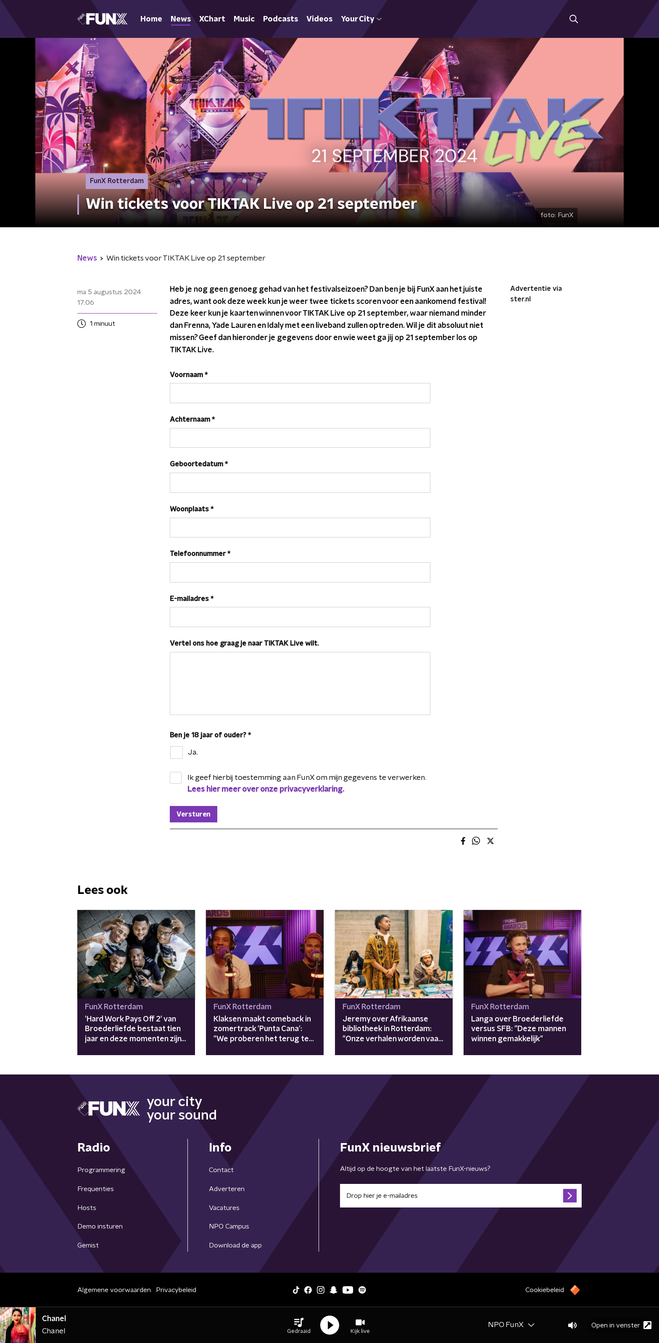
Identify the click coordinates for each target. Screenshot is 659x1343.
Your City (361, 19)
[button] (298, 1325)
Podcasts (280, 19)
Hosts (86, 1208)
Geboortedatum (199, 464)
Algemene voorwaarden (114, 1290)
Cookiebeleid (544, 1290)
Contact (221, 1170)
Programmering (101, 1170)
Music (244, 19)
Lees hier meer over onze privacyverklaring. (265, 789)
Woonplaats (192, 509)
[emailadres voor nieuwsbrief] (461, 1195)
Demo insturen (100, 1226)
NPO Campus (229, 1226)
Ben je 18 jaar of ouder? (210, 735)
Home (151, 19)
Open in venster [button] (621, 1325)
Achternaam (192, 419)
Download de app (235, 1245)
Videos (319, 19)
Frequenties (95, 1189)
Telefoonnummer (200, 553)
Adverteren (227, 1189)
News (181, 19)
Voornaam (189, 375)
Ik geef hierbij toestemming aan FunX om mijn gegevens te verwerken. (306, 783)
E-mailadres (192, 599)
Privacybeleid (176, 1290)
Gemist (88, 1245)
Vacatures (224, 1208)
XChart (212, 19)
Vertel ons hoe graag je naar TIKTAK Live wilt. (244, 643)
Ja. (193, 752)
